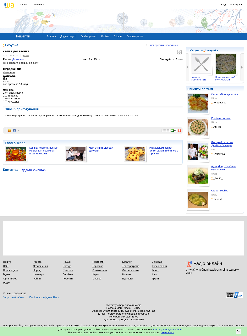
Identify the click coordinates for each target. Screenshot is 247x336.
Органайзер (10, 278)
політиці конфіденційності (167, 329)
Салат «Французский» (224, 94)
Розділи (37, 4)
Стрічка (105, 36)
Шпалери (38, 274)
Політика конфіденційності (45, 297)
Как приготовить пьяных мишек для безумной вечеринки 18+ (43, 150)
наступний (172, 45)
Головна (23, 4)
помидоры (9, 75)
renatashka (218, 102)
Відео (6, 274)
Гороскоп (97, 266)
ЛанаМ (216, 199)
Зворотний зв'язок (14, 297)
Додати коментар (34, 170)
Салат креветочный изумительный (225, 78)
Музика (96, 278)
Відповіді (127, 278)
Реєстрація (236, 4)
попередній (157, 45)
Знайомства (99, 270)
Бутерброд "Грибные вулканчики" (223, 168)
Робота (37, 261)
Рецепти (68, 278)
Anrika (216, 126)
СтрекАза (218, 153)
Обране (118, 36)
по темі (207, 89)
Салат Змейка (219, 190)
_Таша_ (217, 178)
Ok (238, 331)
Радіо (6, 282)
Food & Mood (15, 143)
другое (25, 55)
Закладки (157, 261)
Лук (5, 78)
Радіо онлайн (207, 263)
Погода (67, 266)
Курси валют (159, 266)
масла (19, 92)
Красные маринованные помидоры (198, 79)
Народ (37, 270)
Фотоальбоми (130, 270)
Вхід (223, 4)
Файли (37, 278)
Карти (95, 274)
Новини (126, 274)
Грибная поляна (221, 118)
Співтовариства (135, 36)
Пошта (7, 261)
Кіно (154, 274)
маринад (8, 89)
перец (6, 81)
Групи (155, 278)
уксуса (15, 101)
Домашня (18, 59)
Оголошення (40, 266)
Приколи (68, 270)
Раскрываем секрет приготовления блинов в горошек (163, 150)
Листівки (68, 274)
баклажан (9, 72)
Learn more (167, 332)
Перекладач (10, 270)
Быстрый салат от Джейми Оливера (222, 144)
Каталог (127, 261)
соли (17, 98)
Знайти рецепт (89, 36)
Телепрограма (130, 266)
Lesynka (212, 50)
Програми (98, 261)
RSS (5, 266)
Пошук (67, 261)
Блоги (155, 270)
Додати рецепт (68, 36)
